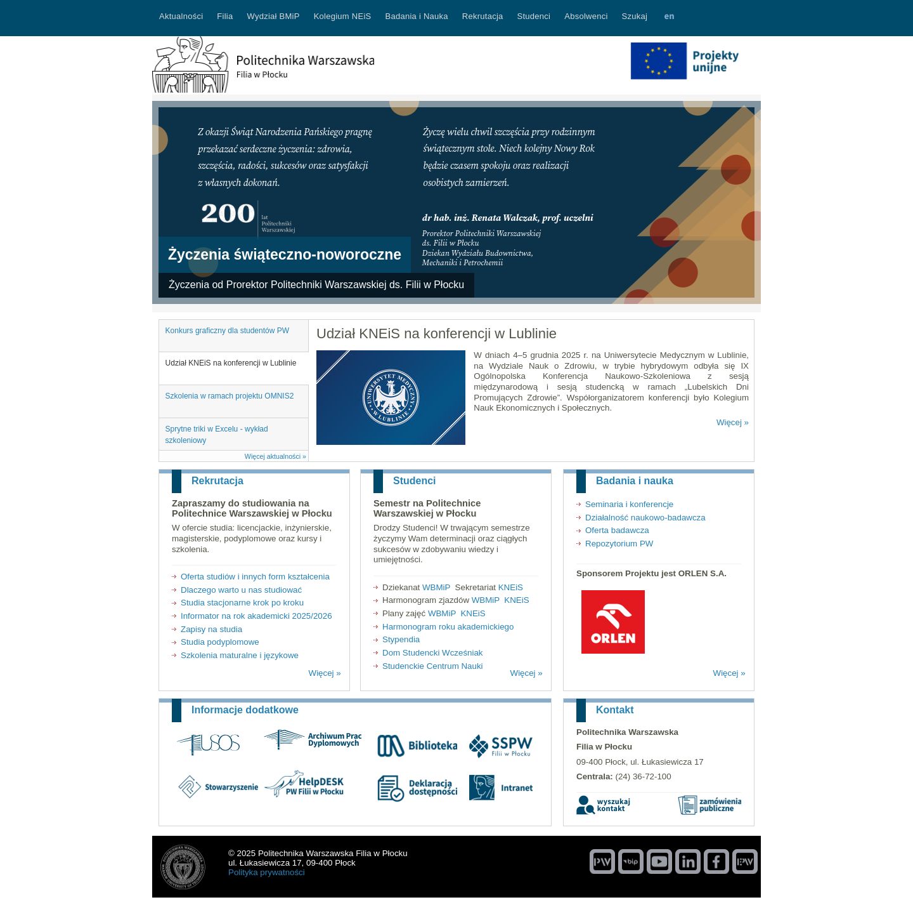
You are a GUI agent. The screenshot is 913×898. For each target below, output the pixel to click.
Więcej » (732, 422)
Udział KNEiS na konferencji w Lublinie (231, 363)
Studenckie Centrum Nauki (432, 666)
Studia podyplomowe (220, 642)
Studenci (414, 480)
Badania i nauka (634, 480)
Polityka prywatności (266, 872)
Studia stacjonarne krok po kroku (242, 602)
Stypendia (401, 639)
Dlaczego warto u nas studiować (241, 590)
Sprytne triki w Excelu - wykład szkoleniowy (216, 435)
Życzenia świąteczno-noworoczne (284, 254)
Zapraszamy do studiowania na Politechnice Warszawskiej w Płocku (252, 508)
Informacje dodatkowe (245, 709)
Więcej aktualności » (275, 456)
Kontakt (615, 709)
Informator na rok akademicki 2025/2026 (256, 616)
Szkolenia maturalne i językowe (240, 655)
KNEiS (510, 587)
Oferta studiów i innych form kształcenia (255, 576)
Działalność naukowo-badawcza (645, 517)
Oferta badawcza (617, 530)
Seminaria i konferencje (629, 504)
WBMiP (436, 587)
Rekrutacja (217, 480)
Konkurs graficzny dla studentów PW (227, 330)
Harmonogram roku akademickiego (448, 626)
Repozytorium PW (619, 543)
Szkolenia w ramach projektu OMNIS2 (229, 396)
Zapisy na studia (211, 629)
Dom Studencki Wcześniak (432, 652)
